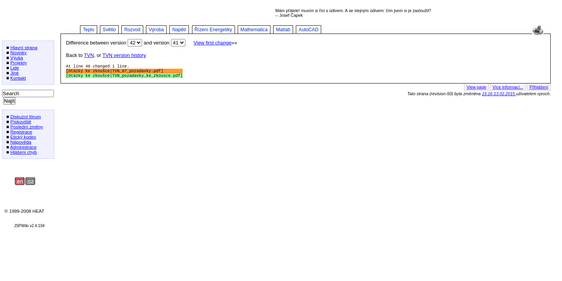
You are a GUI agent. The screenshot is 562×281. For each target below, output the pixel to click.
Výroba (156, 29)
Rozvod (132, 29)
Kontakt (18, 77)
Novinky (18, 52)
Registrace (21, 131)
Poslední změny (26, 126)
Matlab (283, 29)
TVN (89, 55)
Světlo (109, 29)
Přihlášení (538, 89)
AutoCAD (308, 29)
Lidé (14, 67)
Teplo (88, 29)
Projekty (18, 62)
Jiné (14, 72)
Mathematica (254, 29)
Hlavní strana (23, 47)
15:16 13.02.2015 (499, 96)
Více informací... (508, 89)
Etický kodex (23, 136)
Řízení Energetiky (213, 29)
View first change (212, 43)
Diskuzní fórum (25, 116)
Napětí (179, 29)
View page (476, 89)
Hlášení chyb (23, 152)
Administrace (23, 146)
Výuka (16, 57)
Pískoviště (20, 121)
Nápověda (20, 141)
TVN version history (124, 55)
